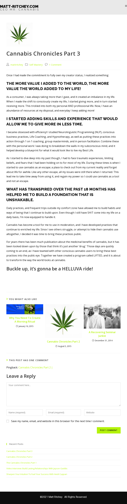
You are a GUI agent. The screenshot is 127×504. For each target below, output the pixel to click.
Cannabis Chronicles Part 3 (19, 451)
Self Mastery (36, 64)
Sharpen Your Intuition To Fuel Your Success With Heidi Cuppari (36, 474)
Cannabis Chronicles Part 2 (63, 341)
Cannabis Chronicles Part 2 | (35, 367)
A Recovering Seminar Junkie (102, 333)
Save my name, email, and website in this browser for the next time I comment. (58, 421)
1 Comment (55, 64)
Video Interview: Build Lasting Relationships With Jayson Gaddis (36, 468)
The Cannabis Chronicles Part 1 (21, 462)
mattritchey (17, 64)
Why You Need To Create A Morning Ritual (24, 319)
